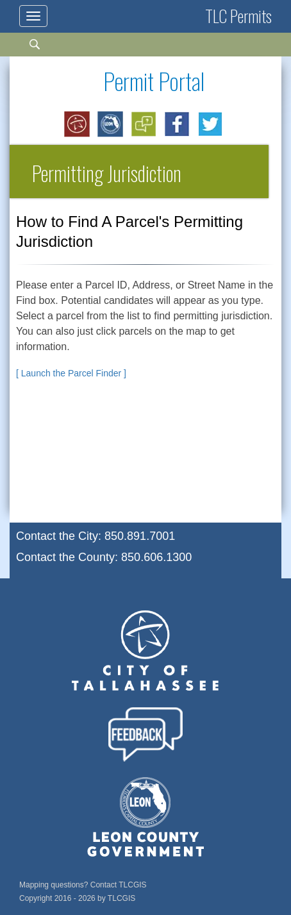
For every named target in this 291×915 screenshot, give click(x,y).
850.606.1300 (156, 557)
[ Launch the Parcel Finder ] (71, 373)
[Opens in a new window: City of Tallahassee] (77, 124)
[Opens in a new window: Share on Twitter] (210, 124)
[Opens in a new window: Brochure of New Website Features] (144, 124)
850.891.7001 (139, 536)
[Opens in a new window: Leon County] (110, 124)
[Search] (40, 50)
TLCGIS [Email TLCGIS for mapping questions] (132, 884)
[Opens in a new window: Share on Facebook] (177, 124)
